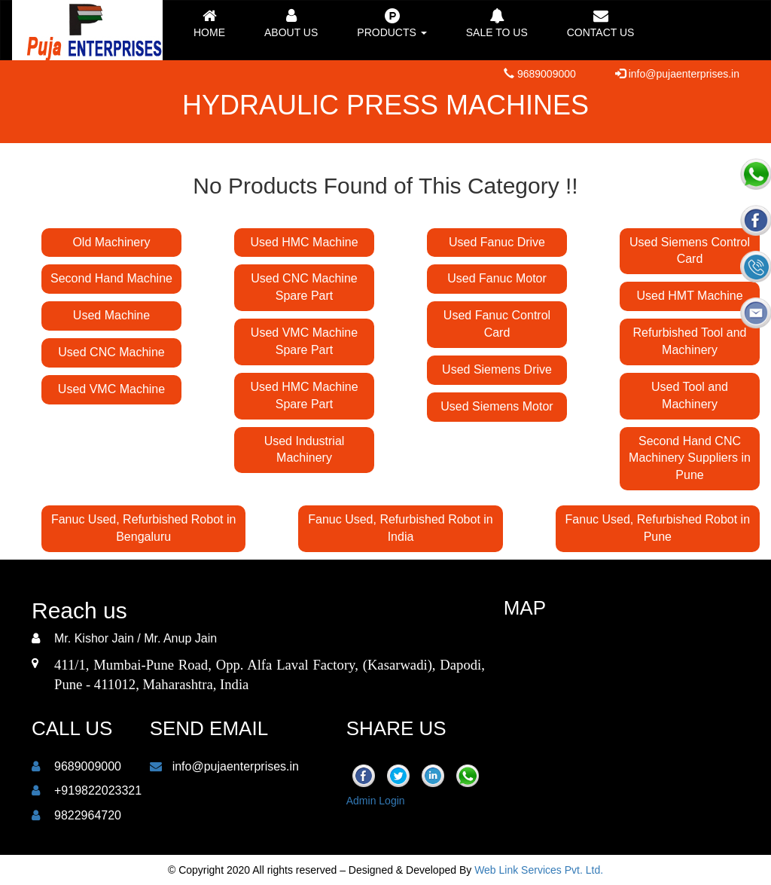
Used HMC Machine (304, 242)
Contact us (601, 23)
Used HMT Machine (689, 295)
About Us (291, 23)
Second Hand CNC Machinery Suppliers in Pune (690, 458)
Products (391, 23)
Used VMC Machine (111, 389)
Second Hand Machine (111, 278)
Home (209, 23)
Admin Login (375, 801)
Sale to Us (497, 23)
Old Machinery (111, 242)
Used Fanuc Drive (497, 242)
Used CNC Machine (111, 352)
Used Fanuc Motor (497, 278)
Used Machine (111, 315)
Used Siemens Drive (497, 369)
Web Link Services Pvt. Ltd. (538, 870)
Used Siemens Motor (496, 406)
